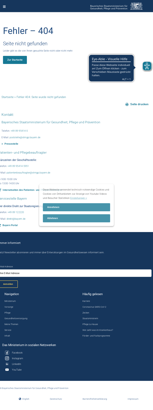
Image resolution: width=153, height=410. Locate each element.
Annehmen (53, 207)
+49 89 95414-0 (19, 130)
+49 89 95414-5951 (18, 166)
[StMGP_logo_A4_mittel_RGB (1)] (116, 3)
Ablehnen (52, 218)
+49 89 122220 (16, 212)
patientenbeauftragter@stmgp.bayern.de (28, 172)
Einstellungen (78, 198)
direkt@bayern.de (16, 218)
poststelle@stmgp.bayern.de (25, 137)
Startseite (7, 97)
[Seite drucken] (137, 104)
